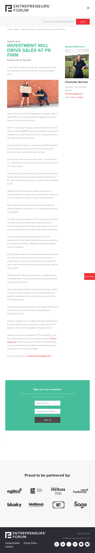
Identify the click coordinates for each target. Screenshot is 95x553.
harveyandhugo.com (74, 94)
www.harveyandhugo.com (40, 356)
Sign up (47, 420)
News (16, 29)
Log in (83, 21)
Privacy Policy (30, 543)
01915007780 (83, 533)
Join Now (89, 276)
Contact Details (12, 543)
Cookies (9, 546)
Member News (27, 29)
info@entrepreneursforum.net (76, 538)
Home (9, 29)
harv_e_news (77, 97)
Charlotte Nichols (76, 82)
